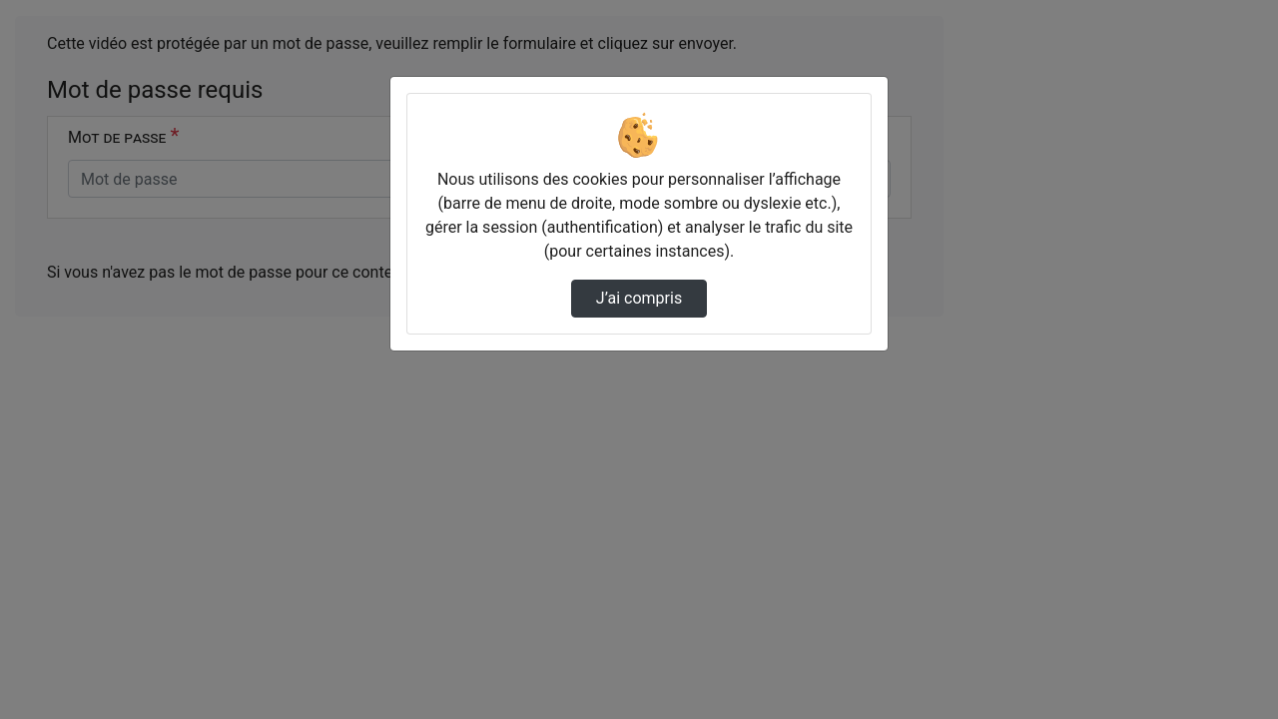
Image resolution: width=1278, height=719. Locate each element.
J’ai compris (639, 298)
